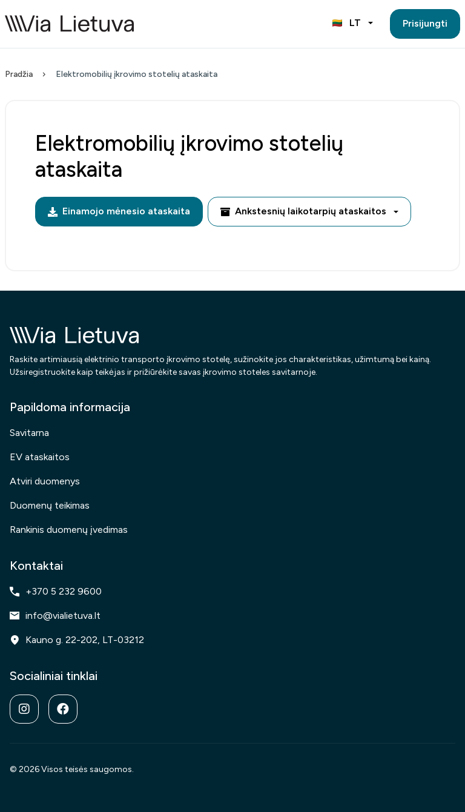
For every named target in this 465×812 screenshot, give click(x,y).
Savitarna (29, 432)
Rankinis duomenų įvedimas (69, 529)
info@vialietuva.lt (55, 615)
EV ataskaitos (40, 457)
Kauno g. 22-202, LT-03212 (77, 639)
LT (346, 22)
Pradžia (19, 74)
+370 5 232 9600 (56, 591)
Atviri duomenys (45, 481)
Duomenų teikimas (50, 505)
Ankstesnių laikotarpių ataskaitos (303, 211)
